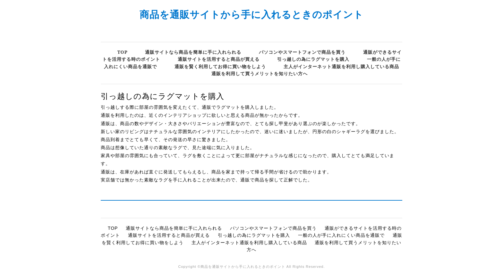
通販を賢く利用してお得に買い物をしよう (220, 66)
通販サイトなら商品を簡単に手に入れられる (193, 52)
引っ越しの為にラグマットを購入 (313, 59)
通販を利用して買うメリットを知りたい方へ (259, 73)
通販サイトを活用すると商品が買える (219, 59)
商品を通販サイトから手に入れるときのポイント (251, 14)
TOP (122, 52)
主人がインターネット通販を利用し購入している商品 (341, 66)
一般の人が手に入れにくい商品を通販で (341, 235)
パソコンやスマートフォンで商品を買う (302, 52)
